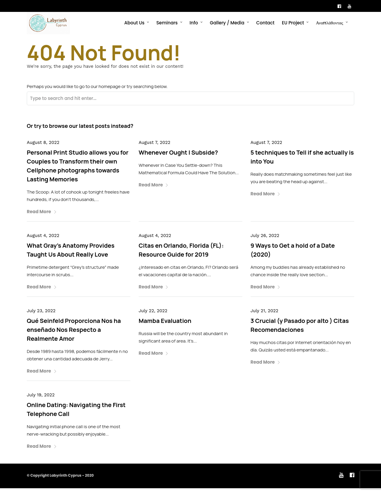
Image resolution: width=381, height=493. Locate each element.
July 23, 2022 (41, 315)
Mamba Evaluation (165, 325)
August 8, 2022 (43, 147)
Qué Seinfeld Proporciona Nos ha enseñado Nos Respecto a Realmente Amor (74, 334)
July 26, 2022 (265, 240)
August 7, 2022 (155, 147)
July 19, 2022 (41, 399)
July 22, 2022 (153, 315)
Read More (42, 216)
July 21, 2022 (265, 315)
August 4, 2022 (43, 240)
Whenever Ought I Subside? (178, 157)
